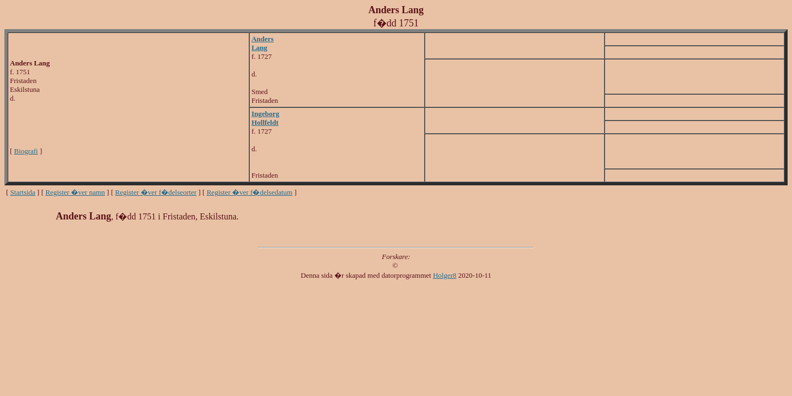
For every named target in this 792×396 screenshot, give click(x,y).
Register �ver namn (75, 192)
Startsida (23, 192)
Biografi (26, 151)
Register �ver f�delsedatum (250, 192)
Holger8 (445, 275)
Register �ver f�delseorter (155, 192)
